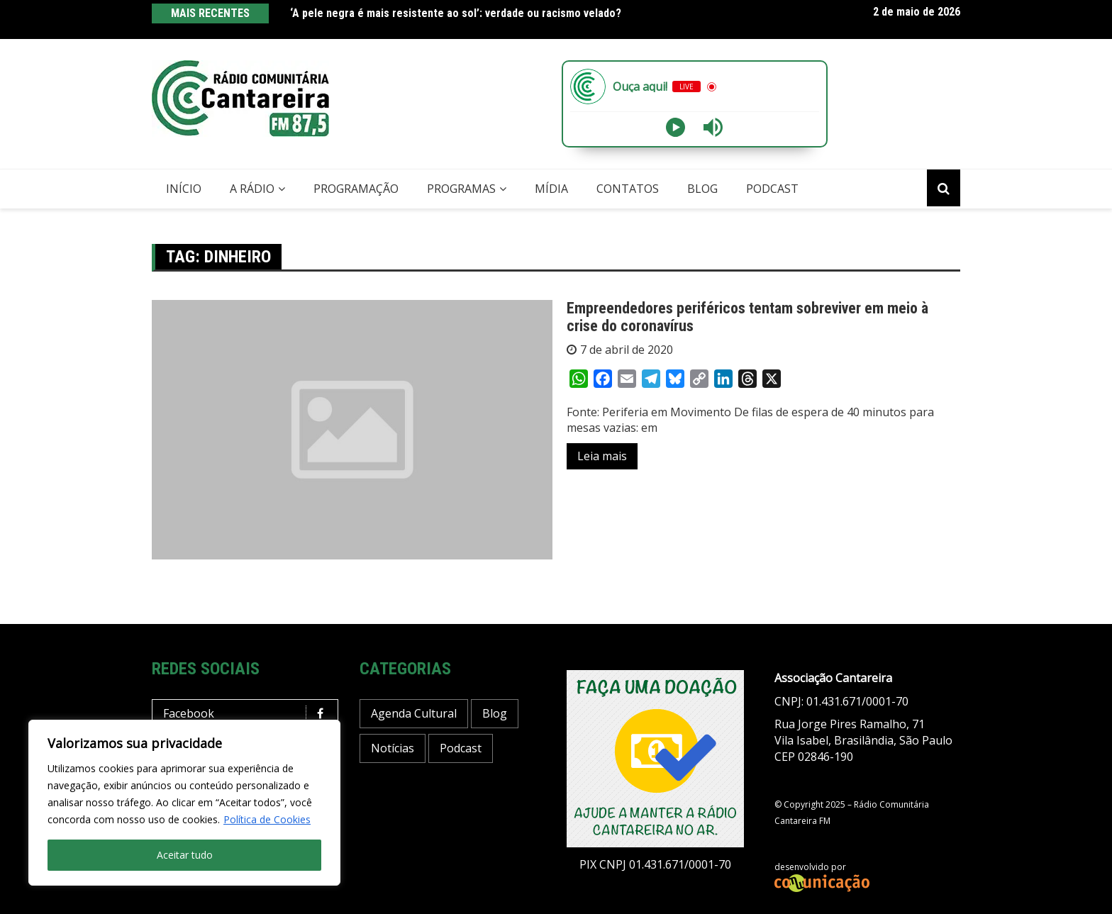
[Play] (675, 127)
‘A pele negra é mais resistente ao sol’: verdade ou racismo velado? (455, 13)
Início (183, 188)
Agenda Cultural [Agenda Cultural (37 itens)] (414, 713)
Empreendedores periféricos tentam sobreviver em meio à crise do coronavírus (747, 316)
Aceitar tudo (185, 855)
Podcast (772, 188)
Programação (356, 188)
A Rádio (252, 188)
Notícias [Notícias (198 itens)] (392, 748)
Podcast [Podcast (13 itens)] (461, 748)
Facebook (248, 714)
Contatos (627, 188)
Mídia (551, 188)
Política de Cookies (267, 819)
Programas (461, 188)
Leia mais (602, 456)
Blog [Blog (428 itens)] (494, 713)
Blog (702, 188)
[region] (184, 803)
